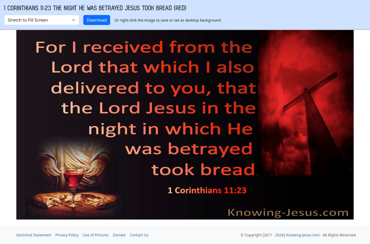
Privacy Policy (67, 234)
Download (97, 20)
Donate (119, 234)
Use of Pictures (96, 234)
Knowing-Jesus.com (303, 234)
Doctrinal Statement (33, 234)
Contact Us (139, 234)
